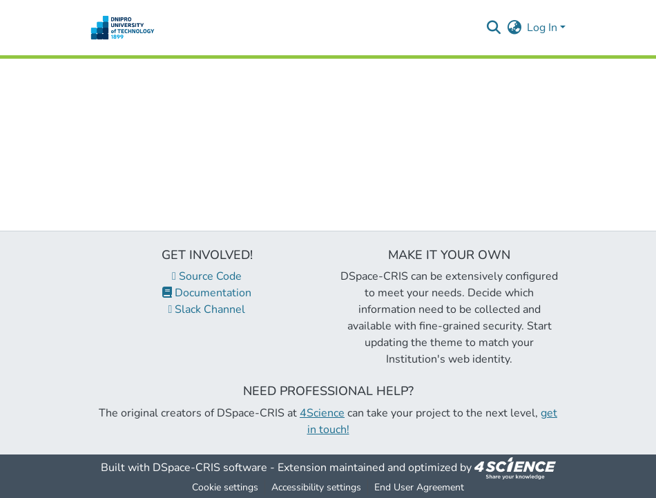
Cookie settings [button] (225, 487)
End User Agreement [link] (419, 487)
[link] (515, 467)
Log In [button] (543, 27)
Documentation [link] (206, 292)
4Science (322, 413)
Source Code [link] (207, 276)
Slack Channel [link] (207, 309)
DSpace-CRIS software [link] (210, 467)
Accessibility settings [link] (316, 487)
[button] (122, 27)
